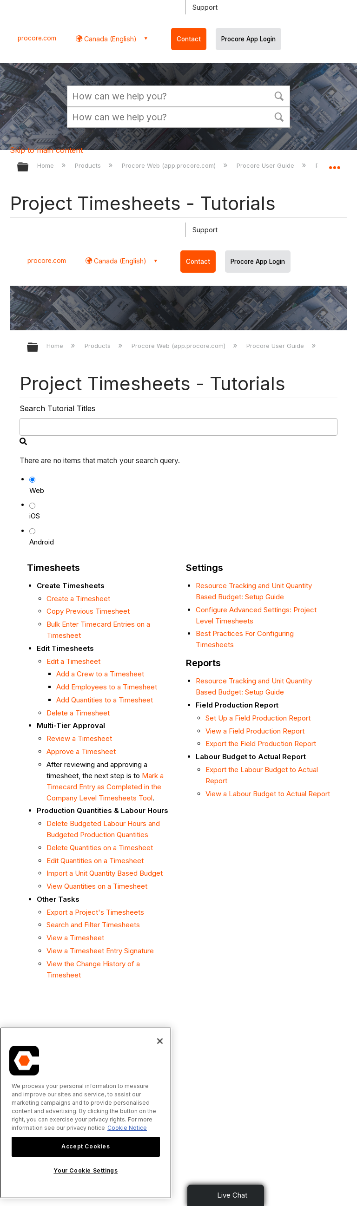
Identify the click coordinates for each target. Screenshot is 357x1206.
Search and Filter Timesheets (93, 924)
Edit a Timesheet (73, 661)
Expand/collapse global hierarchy (28, 167)
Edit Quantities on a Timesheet (95, 860)
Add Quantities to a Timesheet (104, 699)
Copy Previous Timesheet (88, 611)
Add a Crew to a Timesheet (100, 673)
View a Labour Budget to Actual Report (267, 793)
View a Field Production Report (254, 731)
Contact (189, 39)
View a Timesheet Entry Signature (100, 950)
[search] (179, 427)
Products (89, 165)
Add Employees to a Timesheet (106, 686)
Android (41, 541)
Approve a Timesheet (81, 751)
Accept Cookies (85, 1146)
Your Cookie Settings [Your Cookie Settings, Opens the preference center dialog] (85, 1170)
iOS (34, 515)
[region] (86, 1113)
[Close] (160, 1041)
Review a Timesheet (79, 738)
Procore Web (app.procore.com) (170, 165)
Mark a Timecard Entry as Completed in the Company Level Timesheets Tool (105, 786)
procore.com (37, 38)
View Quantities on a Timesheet (96, 886)
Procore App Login (248, 39)
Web (36, 490)
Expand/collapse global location (334, 163)
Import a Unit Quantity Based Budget (104, 873)
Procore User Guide (266, 165)
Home (46, 165)
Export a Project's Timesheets (95, 912)
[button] (279, 95)
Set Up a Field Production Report (258, 718)
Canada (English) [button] (109, 39)
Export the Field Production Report (260, 743)
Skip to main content (46, 150)
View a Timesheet (75, 937)
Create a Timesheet (78, 598)
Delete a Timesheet (78, 712)
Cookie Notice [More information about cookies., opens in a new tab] (127, 1127)
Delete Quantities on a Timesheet (99, 847)
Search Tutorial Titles (57, 408)
